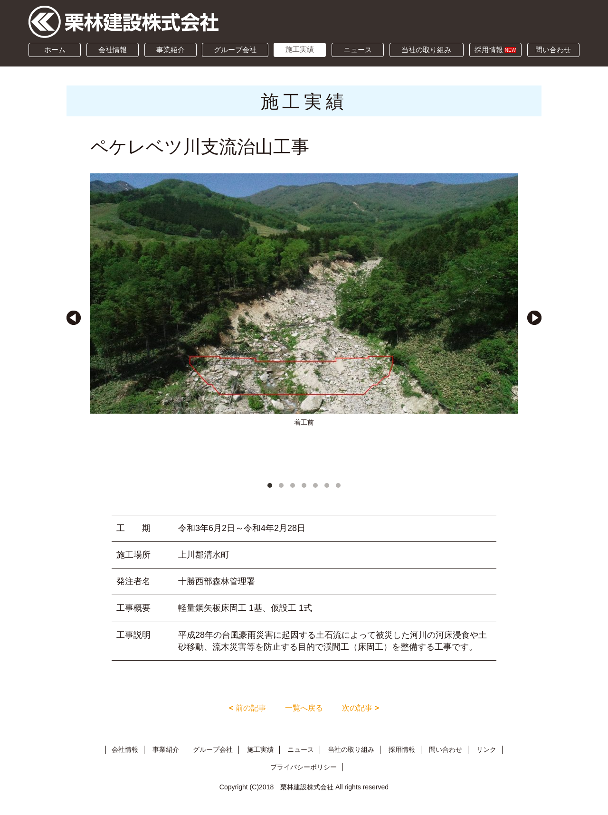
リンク (486, 749)
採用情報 (495, 50)
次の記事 (360, 708)
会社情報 (112, 50)
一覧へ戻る (304, 708)
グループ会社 (235, 50)
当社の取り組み (426, 50)
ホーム (55, 50)
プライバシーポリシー (303, 767)
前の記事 (247, 708)
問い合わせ (553, 50)
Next (534, 318)
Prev (73, 318)
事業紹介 (170, 50)
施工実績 (299, 49)
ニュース (357, 50)
